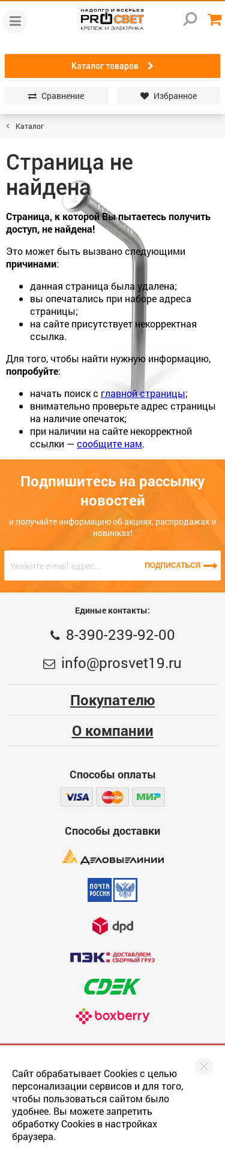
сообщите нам (109, 443)
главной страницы (143, 393)
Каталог (30, 126)
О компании (113, 730)
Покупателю (112, 699)
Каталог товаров (112, 66)
